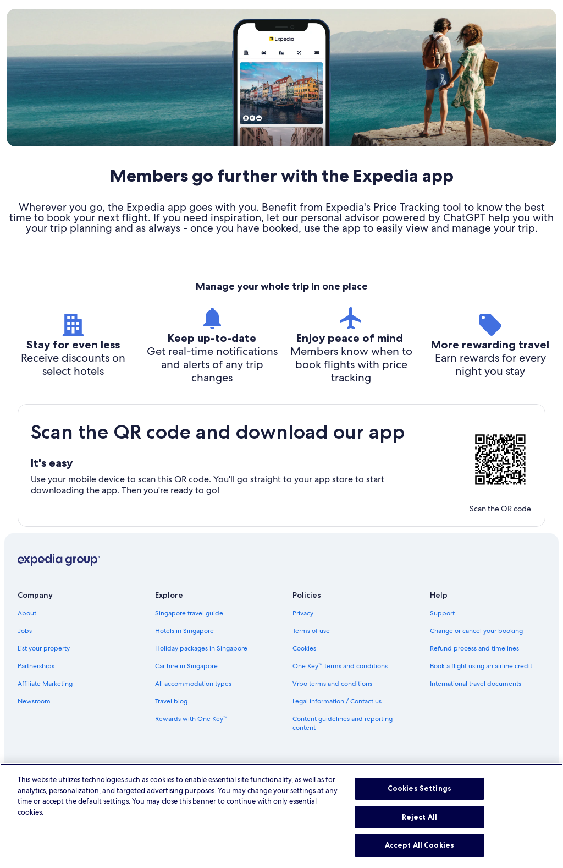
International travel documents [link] (475, 683)
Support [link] (442, 613)
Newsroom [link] (34, 701)
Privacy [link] (302, 613)
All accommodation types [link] (193, 683)
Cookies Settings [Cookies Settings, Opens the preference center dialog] (419, 805)
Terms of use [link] (311, 630)
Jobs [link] (25, 630)
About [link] (27, 613)
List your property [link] (44, 648)
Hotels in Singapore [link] (184, 630)
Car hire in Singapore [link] (186, 666)
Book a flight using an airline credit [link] (481, 666)
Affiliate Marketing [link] (45, 683)
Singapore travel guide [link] (189, 613)
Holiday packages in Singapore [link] (201, 648)
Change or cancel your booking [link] (476, 630)
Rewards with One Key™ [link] (191, 718)
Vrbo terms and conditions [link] (332, 683)
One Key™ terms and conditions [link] (340, 666)
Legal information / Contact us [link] (337, 701)
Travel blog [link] (171, 701)
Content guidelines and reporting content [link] (342, 723)
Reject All (419, 833)
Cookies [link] (304, 648)
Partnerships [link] (36, 666)
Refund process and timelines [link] (474, 648)
